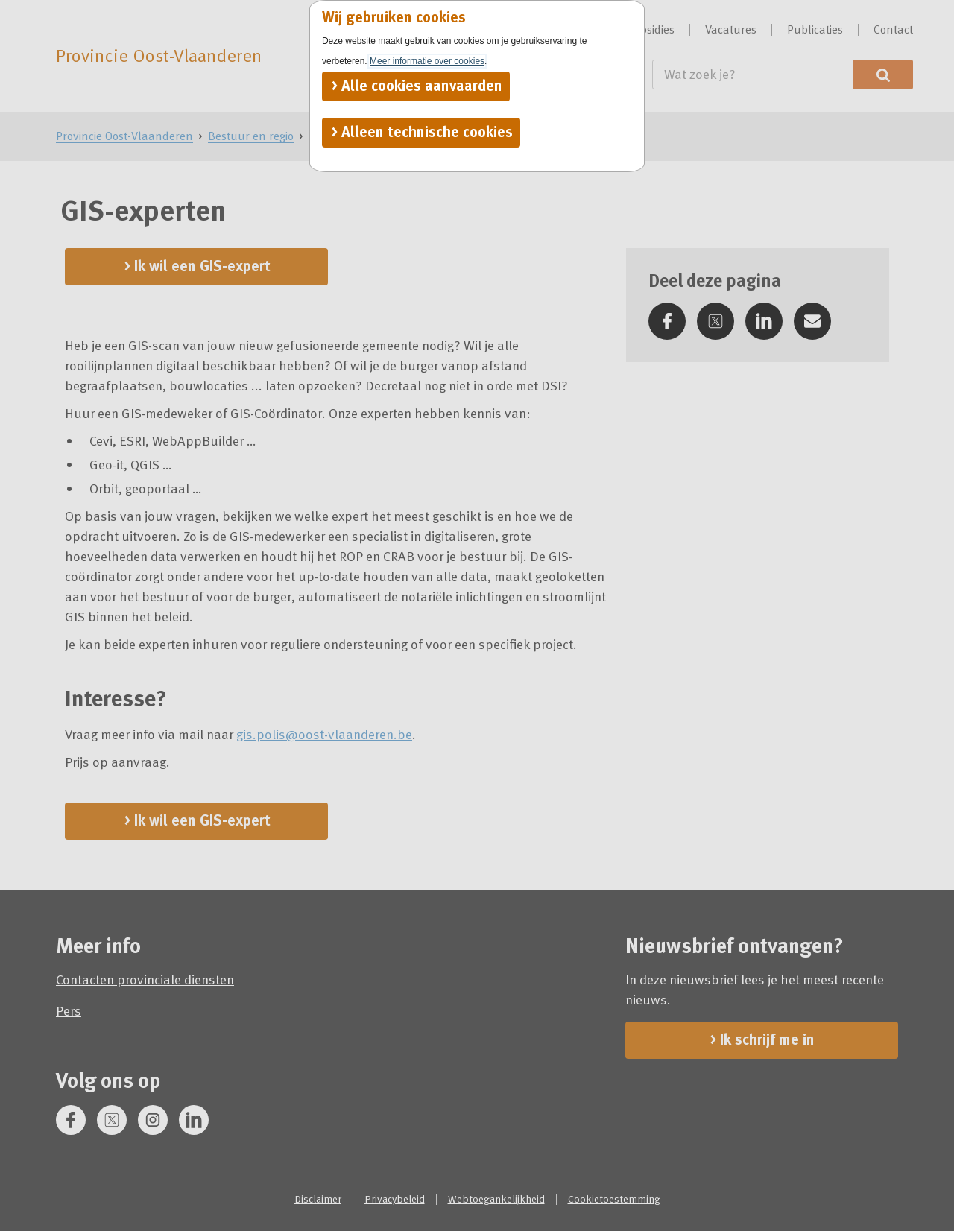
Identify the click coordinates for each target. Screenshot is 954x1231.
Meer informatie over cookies (427, 61)
